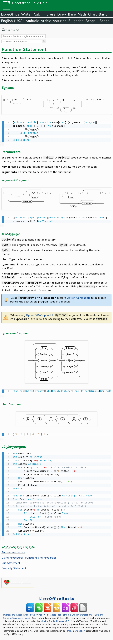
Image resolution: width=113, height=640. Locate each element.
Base (72, 14)
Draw (61, 14)
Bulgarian (76, 20)
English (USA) (12, 20)
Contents (8, 29)
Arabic (46, 20)
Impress (48, 14)
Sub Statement (10, 561)
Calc (37, 14)
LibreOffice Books (56, 597)
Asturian (59, 20)
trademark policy (76, 629)
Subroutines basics (13, 551)
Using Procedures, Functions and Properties (28, 556)
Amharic (32, 20)
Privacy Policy (37, 613)
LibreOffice (10, 14)
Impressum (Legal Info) (15, 613)
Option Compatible (78, 297)
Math (82, 14)
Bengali (91, 20)
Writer (26, 14)
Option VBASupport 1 (39, 314)
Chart (92, 14)
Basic (103, 14)
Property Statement (13, 567)
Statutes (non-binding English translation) (69, 613)
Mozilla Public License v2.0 (55, 619)
